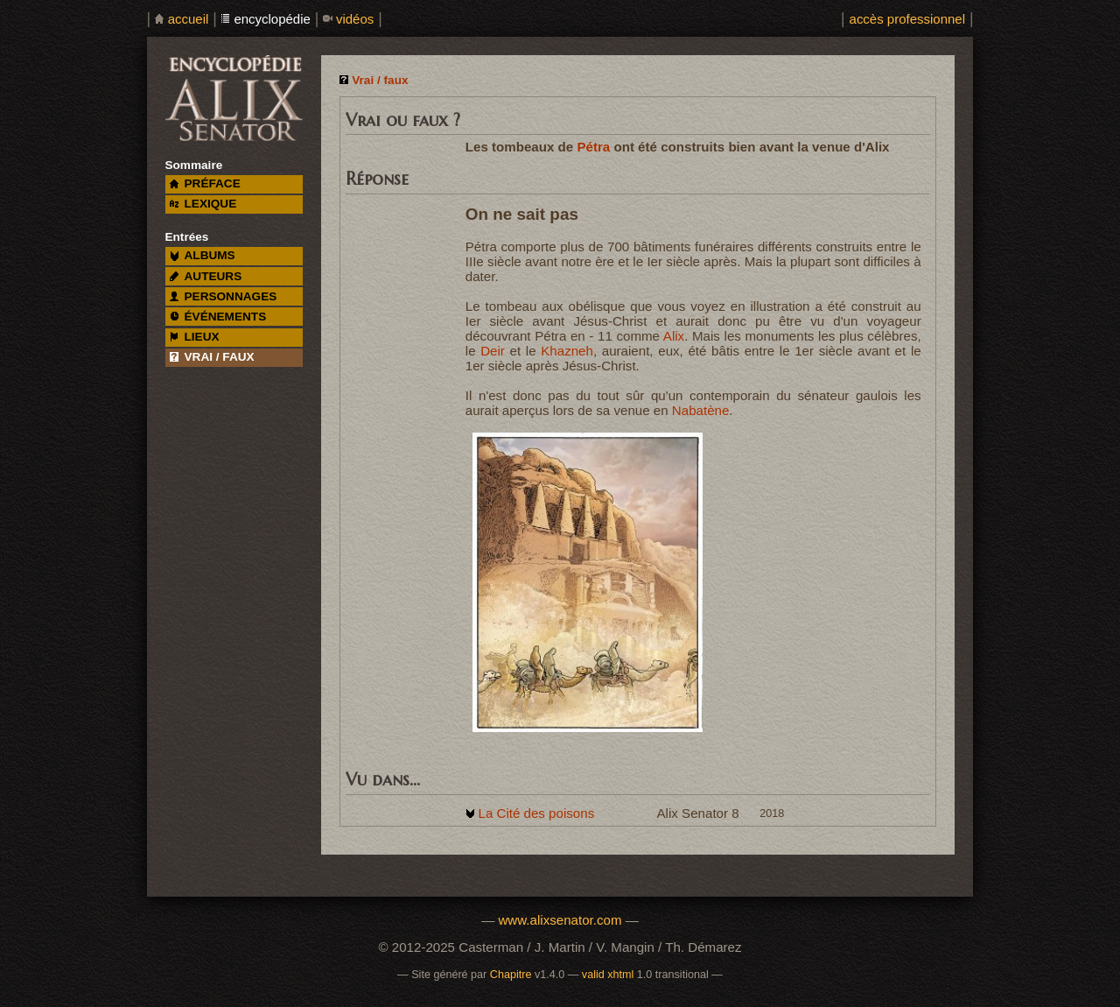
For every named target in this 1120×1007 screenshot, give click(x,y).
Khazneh (567, 350)
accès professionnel (907, 18)
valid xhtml (608, 974)
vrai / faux (212, 356)
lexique (203, 203)
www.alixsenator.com (559, 919)
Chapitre (511, 974)
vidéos (355, 18)
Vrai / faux (380, 80)
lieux (195, 336)
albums (202, 255)
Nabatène (701, 410)
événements (218, 316)
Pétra (593, 146)
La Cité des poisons (536, 813)
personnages (223, 296)
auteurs (206, 276)
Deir (492, 350)
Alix (673, 335)
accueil (188, 18)
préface (205, 183)
